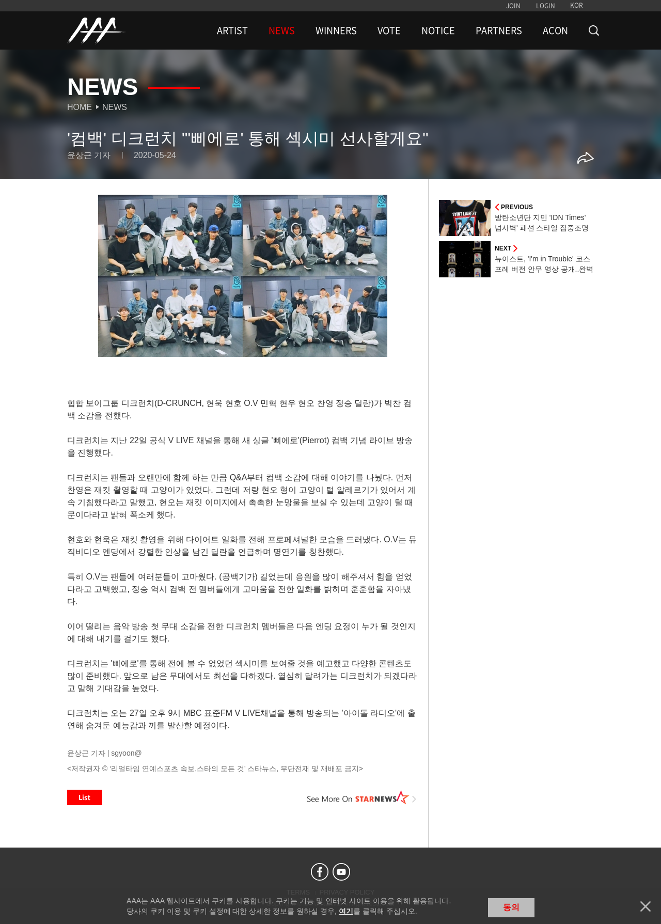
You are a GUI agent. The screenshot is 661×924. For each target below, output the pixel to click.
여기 (346, 911)
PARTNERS (499, 30)
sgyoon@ (126, 753)
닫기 (645, 906)
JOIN (513, 6)
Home (79, 107)
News (114, 107)
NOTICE (438, 30)
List (84, 797)
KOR (576, 5)
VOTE (389, 30)
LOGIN (545, 6)
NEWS (282, 30)
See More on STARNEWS (362, 797)
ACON (555, 30)
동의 (511, 907)
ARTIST (232, 30)
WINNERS (336, 30)
